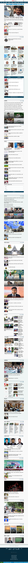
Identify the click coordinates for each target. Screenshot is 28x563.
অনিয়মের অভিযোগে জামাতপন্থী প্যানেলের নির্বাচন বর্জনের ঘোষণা (15, 261)
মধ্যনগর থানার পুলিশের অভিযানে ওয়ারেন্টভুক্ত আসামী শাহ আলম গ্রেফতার (15, 310)
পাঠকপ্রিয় (19, 77)
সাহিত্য (5, 479)
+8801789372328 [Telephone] (14, 555)
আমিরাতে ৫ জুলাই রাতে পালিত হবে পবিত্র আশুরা (21, 388)
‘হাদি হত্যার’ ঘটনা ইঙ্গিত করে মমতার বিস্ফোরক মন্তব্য (6, 59)
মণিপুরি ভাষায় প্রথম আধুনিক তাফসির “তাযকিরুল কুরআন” (10, 392)
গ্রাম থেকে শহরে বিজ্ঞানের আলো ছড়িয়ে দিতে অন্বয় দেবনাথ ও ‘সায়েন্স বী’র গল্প (20, 356)
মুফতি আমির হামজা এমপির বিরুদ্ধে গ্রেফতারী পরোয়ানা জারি (15, 263)
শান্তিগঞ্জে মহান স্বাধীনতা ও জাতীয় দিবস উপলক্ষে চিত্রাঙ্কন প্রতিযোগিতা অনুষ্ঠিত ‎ (20, 321)
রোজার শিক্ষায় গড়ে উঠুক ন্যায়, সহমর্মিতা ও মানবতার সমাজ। (10, 388)
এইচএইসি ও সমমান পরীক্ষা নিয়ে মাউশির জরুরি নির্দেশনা (20, 73)
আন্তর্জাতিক (9, 2)
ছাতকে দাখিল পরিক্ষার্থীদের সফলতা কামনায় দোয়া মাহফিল (12, 470)
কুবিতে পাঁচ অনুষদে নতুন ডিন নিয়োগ (8, 204)
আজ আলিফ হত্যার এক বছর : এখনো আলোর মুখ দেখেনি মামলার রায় (13, 298)
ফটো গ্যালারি (6, 524)
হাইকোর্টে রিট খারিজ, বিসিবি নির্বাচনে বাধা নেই (10, 23)
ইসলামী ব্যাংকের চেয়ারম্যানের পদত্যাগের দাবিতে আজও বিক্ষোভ (6, 51)
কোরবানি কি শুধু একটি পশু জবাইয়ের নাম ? (10, 384)
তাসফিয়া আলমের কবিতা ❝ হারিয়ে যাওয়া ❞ (13, 496)
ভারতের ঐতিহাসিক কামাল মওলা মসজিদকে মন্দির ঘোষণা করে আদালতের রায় (16, 257)
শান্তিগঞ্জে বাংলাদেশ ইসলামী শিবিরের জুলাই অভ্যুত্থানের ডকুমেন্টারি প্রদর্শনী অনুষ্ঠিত (20, 340)
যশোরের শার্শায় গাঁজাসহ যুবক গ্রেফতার (13, 154)
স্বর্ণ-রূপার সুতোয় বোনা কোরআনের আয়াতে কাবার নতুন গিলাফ (20, 391)
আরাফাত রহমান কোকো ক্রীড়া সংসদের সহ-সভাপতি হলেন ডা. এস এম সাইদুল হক (13, 110)
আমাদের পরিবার (17, 549)
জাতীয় (3, 2)
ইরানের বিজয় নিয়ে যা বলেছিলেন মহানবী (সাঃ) (21, 394)
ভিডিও (21, 4)
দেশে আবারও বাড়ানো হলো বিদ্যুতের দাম (13, 32)
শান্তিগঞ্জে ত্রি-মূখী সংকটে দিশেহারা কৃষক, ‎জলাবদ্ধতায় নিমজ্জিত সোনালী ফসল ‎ (14, 127)
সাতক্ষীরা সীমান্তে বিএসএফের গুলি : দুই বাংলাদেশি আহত (13, 51)
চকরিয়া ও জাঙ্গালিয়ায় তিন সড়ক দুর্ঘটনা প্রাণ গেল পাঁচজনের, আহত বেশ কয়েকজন (13, 514)
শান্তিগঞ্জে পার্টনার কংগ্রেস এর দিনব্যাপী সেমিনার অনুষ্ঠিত (21, 352)
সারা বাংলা (25, 2)
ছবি (18, 548)
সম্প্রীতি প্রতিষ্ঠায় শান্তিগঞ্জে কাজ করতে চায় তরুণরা (21, 348)
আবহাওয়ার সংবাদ (15, 4)
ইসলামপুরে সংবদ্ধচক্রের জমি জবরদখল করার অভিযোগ (15, 164)
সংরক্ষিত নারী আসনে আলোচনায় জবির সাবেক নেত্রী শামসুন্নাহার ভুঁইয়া (12, 104)
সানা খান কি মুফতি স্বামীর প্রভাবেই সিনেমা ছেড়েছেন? (14, 413)
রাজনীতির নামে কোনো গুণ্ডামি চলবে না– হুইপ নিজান (14, 59)
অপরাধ (5, 141)
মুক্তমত (5, 37)
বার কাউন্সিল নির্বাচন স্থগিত (11, 267)
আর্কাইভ (10, 549)
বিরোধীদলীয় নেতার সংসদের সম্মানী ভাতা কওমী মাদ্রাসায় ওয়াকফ (15, 26)
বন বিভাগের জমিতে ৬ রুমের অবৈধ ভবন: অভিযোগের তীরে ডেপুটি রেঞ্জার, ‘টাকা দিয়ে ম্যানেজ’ (15, 178)
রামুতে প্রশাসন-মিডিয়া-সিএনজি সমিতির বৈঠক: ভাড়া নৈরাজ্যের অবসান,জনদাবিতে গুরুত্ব (14, 73)
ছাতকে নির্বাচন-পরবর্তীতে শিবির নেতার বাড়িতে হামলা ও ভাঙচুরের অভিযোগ (13, 105)
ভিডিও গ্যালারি (6, 535)
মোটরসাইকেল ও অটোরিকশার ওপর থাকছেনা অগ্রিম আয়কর (20, 23)
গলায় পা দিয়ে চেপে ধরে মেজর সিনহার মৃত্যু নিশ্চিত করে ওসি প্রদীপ (15, 300)
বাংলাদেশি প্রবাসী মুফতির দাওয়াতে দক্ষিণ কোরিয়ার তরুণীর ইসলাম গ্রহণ (21, 384)
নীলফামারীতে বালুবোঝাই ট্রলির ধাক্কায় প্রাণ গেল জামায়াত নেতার (15, 519)
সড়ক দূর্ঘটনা (6, 500)
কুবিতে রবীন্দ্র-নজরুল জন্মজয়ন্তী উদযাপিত (9, 199)
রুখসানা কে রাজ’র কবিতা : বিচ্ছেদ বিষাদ (13, 493)
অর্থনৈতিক (6, 360)
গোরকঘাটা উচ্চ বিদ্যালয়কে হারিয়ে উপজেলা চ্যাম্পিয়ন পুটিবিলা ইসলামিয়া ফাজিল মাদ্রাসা (20, 331)
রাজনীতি (6, 2)
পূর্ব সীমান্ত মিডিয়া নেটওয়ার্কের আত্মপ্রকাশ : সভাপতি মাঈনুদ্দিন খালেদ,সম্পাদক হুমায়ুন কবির (14, 455)
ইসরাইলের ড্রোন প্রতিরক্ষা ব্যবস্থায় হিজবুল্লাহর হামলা (14, 237)
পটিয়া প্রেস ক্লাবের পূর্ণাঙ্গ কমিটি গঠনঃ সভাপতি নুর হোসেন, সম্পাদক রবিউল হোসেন (12, 449)
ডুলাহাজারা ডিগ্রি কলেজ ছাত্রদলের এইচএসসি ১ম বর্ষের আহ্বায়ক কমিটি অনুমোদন (15, 151)
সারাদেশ (5, 124)
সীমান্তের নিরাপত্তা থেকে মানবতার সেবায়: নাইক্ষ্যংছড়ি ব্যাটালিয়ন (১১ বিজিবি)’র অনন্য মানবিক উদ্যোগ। (20, 52)
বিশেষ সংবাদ (21, 2)
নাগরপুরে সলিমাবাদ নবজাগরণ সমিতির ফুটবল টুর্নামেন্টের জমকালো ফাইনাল (20, 317)
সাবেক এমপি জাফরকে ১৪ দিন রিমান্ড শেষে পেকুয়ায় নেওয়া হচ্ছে (15, 307)
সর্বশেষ (1, 2)
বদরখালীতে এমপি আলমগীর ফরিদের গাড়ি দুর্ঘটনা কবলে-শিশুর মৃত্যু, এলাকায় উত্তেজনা (16, 516)
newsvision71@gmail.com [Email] (14, 559)
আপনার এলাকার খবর (8, 184)
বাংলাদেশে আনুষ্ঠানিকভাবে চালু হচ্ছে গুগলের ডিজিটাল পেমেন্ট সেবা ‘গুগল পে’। (21, 345)
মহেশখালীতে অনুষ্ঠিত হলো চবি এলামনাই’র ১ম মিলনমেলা (15, 451)
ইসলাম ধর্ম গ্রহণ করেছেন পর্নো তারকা (13, 416)
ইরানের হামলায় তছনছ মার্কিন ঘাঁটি (9, 232)
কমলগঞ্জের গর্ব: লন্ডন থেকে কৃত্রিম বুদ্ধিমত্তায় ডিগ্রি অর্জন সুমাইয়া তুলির (15, 476)
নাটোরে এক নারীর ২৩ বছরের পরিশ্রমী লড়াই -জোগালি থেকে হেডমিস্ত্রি (15, 473)
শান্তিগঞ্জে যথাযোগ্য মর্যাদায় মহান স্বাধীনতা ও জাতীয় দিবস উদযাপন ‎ (15, 133)
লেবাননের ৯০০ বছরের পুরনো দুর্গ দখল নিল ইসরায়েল (15, 234)
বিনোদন (18, 2)
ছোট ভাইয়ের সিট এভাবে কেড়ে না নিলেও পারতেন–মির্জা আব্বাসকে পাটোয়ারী (13, 102)
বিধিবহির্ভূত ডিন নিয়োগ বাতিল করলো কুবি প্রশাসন (10, 200)
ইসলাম (5, 381)
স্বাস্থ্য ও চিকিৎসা (7, 421)
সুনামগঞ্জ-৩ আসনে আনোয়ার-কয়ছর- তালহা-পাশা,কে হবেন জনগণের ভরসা (13, 108)
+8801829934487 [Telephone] (14, 556)
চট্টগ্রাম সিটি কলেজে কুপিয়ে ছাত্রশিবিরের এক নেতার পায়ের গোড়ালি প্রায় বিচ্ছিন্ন (15, 162)
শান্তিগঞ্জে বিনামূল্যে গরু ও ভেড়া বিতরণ (13, 378)
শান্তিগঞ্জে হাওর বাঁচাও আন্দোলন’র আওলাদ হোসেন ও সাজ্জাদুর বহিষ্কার (16, 130)
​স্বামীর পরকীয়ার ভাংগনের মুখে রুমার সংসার (20, 59)
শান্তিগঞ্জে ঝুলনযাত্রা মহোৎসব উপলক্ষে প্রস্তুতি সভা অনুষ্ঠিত (12, 411)
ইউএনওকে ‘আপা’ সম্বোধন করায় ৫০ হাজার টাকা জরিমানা (15, 29)
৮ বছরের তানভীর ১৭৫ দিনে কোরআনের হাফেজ (10, 396)
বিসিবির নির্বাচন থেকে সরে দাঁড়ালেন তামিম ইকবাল (20, 334)
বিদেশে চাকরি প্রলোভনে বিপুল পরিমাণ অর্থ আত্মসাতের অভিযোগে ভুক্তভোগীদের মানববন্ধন (7, 74)
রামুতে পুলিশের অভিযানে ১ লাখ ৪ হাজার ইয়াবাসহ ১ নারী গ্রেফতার (15, 175)
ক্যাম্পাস (5, 196)
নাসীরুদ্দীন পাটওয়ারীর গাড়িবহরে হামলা (13, 17)
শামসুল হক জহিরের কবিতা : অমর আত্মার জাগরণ (11, 492)
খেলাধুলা (12, 2)
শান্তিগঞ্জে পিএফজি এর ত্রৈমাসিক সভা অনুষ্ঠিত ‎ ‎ (14, 136)
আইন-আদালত (6, 242)
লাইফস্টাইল (6, 458)
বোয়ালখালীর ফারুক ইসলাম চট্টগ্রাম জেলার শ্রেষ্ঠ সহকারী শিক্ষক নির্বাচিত (14, 65)
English (13, 549)
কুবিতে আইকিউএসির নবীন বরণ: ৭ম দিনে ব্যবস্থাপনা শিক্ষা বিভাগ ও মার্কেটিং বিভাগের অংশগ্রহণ (13, 202)
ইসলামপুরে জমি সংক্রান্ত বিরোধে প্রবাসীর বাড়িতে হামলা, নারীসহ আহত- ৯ (21, 65)
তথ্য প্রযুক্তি (15, 2)
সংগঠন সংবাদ (6, 436)
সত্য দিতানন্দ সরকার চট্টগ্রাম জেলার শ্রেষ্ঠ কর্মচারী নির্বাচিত (6, 65)
